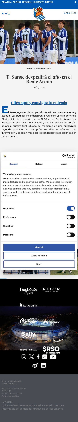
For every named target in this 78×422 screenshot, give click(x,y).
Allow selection (39, 255)
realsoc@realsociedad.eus (14, 388)
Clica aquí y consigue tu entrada (39, 102)
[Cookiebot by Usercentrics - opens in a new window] (62, 156)
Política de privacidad (12, 394)
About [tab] (64, 164)
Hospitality (38, 2)
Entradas (26, 2)
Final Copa (7, 2)
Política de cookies (10, 396)
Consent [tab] (13, 164)
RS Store (17, 2)
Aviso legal (6, 391)
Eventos (49, 2)
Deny (39, 264)
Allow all (39, 247)
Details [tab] (39, 164)
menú (6, 14)
